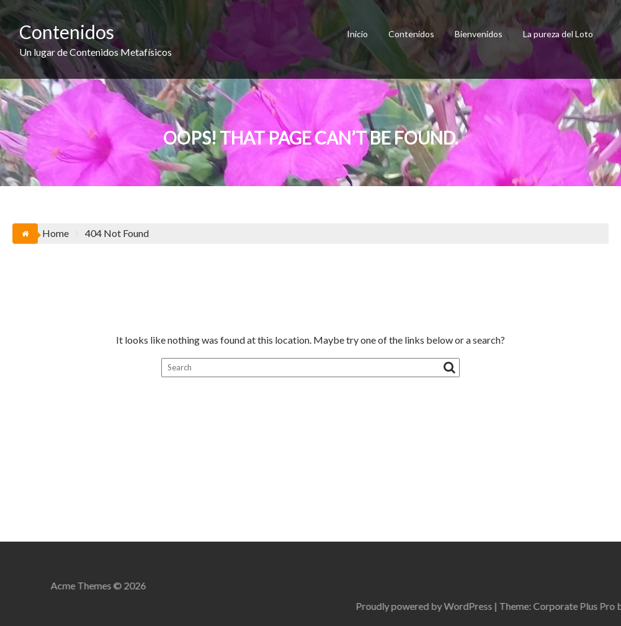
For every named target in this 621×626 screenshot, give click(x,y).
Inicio (357, 34)
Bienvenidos (479, 34)
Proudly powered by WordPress (512, 606)
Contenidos (66, 31)
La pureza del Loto (558, 34)
